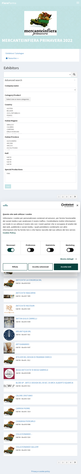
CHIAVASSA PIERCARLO (25, 421)
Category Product (13, 95)
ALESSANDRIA (40, 141)
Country (8, 104)
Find (8, 186)
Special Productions (14, 169)
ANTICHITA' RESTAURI (25, 305)
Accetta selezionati (40, 267)
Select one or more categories (17, 99)
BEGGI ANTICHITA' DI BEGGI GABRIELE (32, 370)
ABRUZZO (40, 125)
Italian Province (12, 137)
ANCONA (40, 143)
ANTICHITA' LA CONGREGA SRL (29, 280)
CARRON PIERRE (23, 408)
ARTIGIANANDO (22, 344)
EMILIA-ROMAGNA (40, 132)
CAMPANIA (40, 129)
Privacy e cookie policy (40, 471)
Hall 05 (40, 162)
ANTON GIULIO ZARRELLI (26, 318)
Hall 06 (40, 164)
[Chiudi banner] (77, 205)
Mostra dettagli (66, 259)
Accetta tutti (66, 267)
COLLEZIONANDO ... (24, 434)
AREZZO (40, 145)
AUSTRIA (40, 108)
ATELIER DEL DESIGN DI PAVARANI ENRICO (34, 357)
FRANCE (40, 115)
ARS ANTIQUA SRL (23, 331)
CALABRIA (40, 127)
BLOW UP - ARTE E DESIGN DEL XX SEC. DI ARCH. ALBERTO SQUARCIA (44, 382)
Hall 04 (40, 159)
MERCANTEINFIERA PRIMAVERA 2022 (37, 40)
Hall (7, 153)
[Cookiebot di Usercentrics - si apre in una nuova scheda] (63, 205)
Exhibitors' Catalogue (15, 53)
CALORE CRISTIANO (24, 395)
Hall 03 (40, 157)
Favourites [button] (12, 58)
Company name (12, 85)
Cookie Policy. (9, 233)
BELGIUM (40, 111)
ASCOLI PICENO (40, 148)
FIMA (40, 173)
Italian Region (11, 120)
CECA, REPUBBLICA (40, 113)
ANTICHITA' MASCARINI (26, 293)
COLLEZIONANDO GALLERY (27, 447)
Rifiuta (15, 267)
